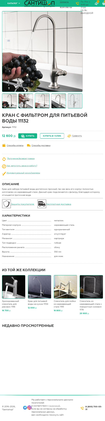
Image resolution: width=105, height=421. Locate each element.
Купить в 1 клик (52, 136)
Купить (30, 136)
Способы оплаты (15, 145)
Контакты (66, 7)
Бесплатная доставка (58, 204)
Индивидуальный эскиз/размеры (23, 173)
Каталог (12, 3)
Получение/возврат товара (21, 158)
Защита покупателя (23, 204)
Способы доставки (41, 145)
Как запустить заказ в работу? (22, 166)
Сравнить (77, 136)
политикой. (54, 406)
